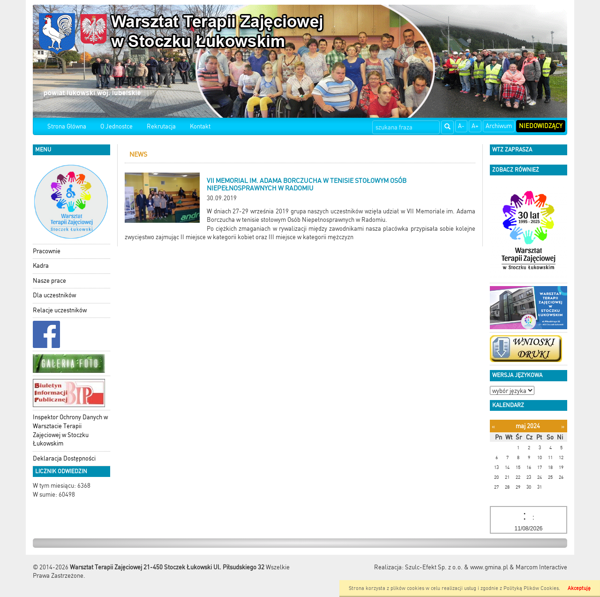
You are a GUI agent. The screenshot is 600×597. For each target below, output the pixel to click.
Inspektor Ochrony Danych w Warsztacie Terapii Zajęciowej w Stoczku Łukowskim (70, 430)
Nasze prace (49, 280)
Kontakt (200, 126)
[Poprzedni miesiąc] (493, 426)
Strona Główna (66, 126)
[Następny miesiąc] (562, 426)
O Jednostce (116, 126)
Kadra (41, 265)
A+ (475, 125)
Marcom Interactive (541, 567)
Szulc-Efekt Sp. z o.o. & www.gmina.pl (456, 567)
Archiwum (499, 125)
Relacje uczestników (60, 310)
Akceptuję (579, 588)
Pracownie (46, 251)
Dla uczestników (54, 295)
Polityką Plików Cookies (531, 588)
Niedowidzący (540, 125)
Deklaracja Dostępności (64, 458)
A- (461, 125)
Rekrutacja (161, 126)
